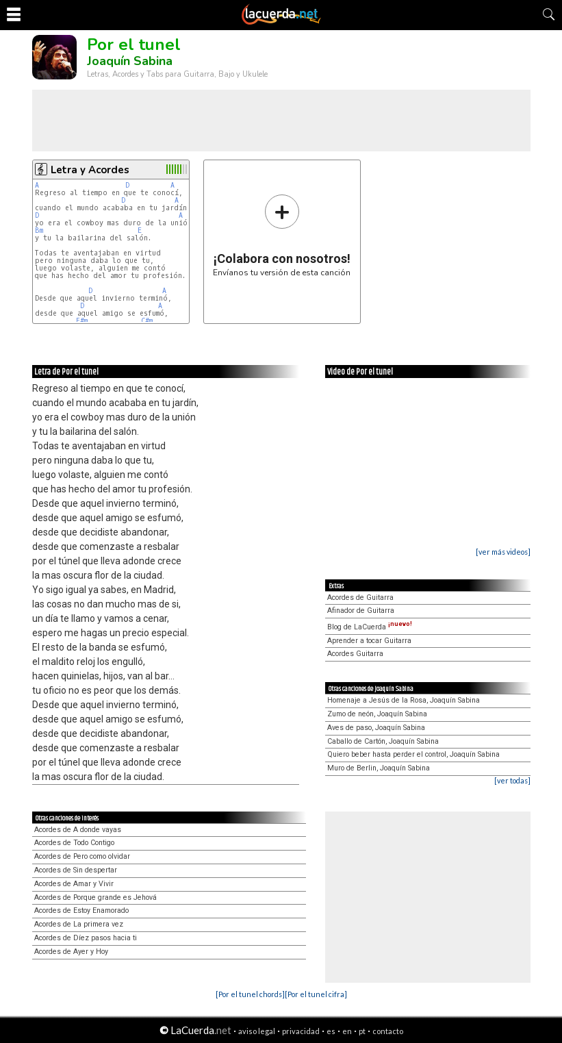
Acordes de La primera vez (78, 924)
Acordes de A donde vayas (77, 829)
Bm (39, 230)
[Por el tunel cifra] (316, 994)
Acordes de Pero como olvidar (82, 856)
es (331, 1031)
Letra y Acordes (90, 170)
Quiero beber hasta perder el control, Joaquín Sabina (413, 754)
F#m (82, 320)
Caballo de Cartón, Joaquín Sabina (383, 741)
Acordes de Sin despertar (75, 870)
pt (362, 1031)
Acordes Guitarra (355, 653)
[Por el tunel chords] (250, 994)
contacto (387, 1031)
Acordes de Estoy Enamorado (81, 910)
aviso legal (256, 1031)
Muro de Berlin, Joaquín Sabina (378, 768)
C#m (147, 320)
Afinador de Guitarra (360, 610)
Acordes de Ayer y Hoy (71, 951)
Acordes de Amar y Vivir (74, 883)
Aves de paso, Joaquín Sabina (376, 727)
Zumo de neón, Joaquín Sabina (377, 713)
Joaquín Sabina (130, 61)
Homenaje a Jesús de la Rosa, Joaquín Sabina (403, 700)
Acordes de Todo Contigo (74, 842)
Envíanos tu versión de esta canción (281, 235)
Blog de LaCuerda (369, 627)
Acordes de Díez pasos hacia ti (85, 937)
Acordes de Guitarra (360, 597)
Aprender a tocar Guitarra (369, 640)
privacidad (301, 1031)
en (347, 1031)
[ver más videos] (503, 551)
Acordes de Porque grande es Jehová (95, 897)
